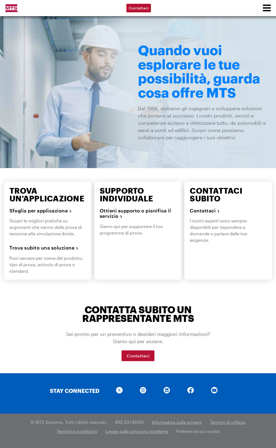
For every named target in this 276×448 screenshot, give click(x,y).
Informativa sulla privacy (177, 422)
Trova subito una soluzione (43, 247)
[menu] (266, 8)
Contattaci (139, 8)
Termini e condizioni (77, 431)
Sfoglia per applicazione (40, 210)
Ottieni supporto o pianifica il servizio (135, 213)
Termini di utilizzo (228, 422)
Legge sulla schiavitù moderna (137, 431)
